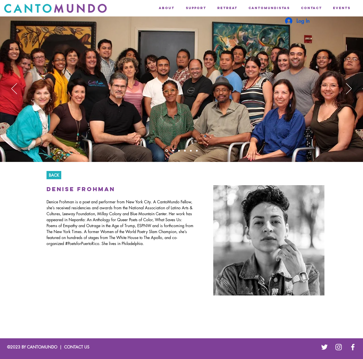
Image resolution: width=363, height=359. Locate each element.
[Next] (349, 89)
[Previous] (14, 89)
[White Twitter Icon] (324, 347)
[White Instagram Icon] (338, 347)
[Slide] (166, 150)
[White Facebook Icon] (353, 347)
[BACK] (54, 175)
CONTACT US (76, 347)
